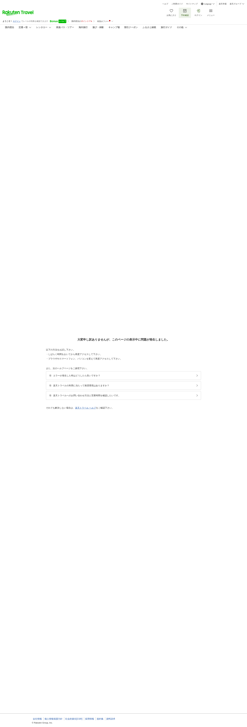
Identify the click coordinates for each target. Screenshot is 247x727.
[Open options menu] (47, 104)
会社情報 (37, 719)
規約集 (100, 719)
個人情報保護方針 (53, 719)
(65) (94, 57)
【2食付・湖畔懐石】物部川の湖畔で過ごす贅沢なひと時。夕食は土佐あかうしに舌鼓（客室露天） (147, 155)
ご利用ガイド (177, 4)
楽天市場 (222, 4)
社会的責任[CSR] (73, 719)
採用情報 (89, 719)
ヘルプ (165, 4)
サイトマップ (192, 4)
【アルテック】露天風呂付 (116, 159)
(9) (136, 57)
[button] (56, 136)
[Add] (219, 41)
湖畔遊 (30, 38)
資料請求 (110, 719)
